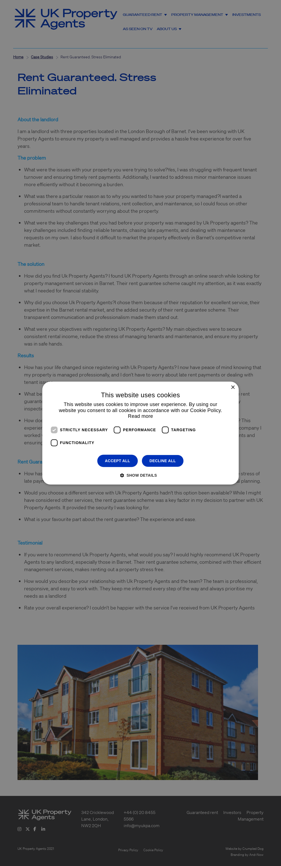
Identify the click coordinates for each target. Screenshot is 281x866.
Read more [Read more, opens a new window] (140, 416)
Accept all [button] (117, 461)
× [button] (233, 387)
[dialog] (140, 433)
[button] (140, 475)
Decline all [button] (162, 461)
